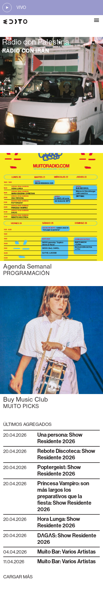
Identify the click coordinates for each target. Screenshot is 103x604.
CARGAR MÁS (18, 577)
